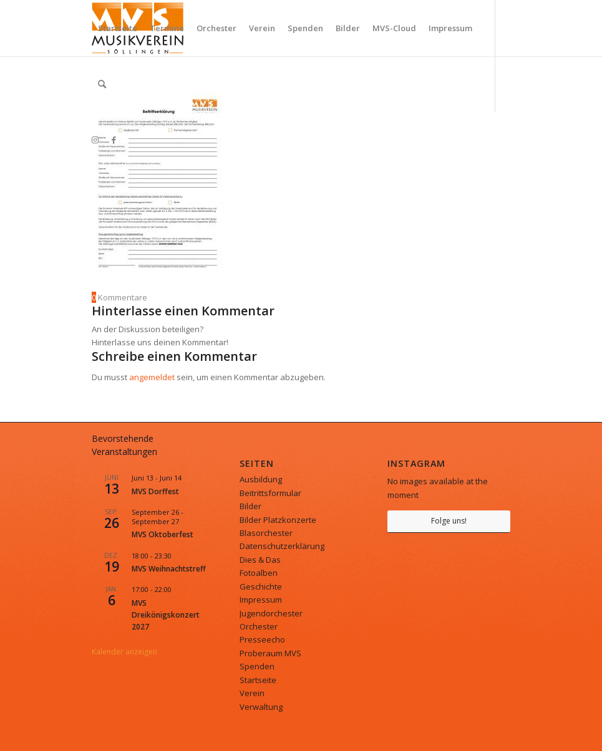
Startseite (258, 680)
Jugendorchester (271, 613)
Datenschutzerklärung (282, 546)
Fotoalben (259, 572)
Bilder (250, 506)
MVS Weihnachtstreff (169, 568)
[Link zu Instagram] (95, 139)
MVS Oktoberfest (162, 534)
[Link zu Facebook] (114, 139)
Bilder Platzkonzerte (278, 519)
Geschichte (261, 586)
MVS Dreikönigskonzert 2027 (166, 615)
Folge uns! (449, 520)
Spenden (257, 666)
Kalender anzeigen (124, 651)
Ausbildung (261, 479)
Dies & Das (260, 559)
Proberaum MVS (270, 653)
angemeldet (152, 377)
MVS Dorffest (155, 491)
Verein (252, 693)
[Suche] (102, 84)
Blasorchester (266, 532)
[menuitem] (117, 28)
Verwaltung (261, 706)
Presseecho (262, 639)
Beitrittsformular (270, 493)
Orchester (259, 626)
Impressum (261, 599)
